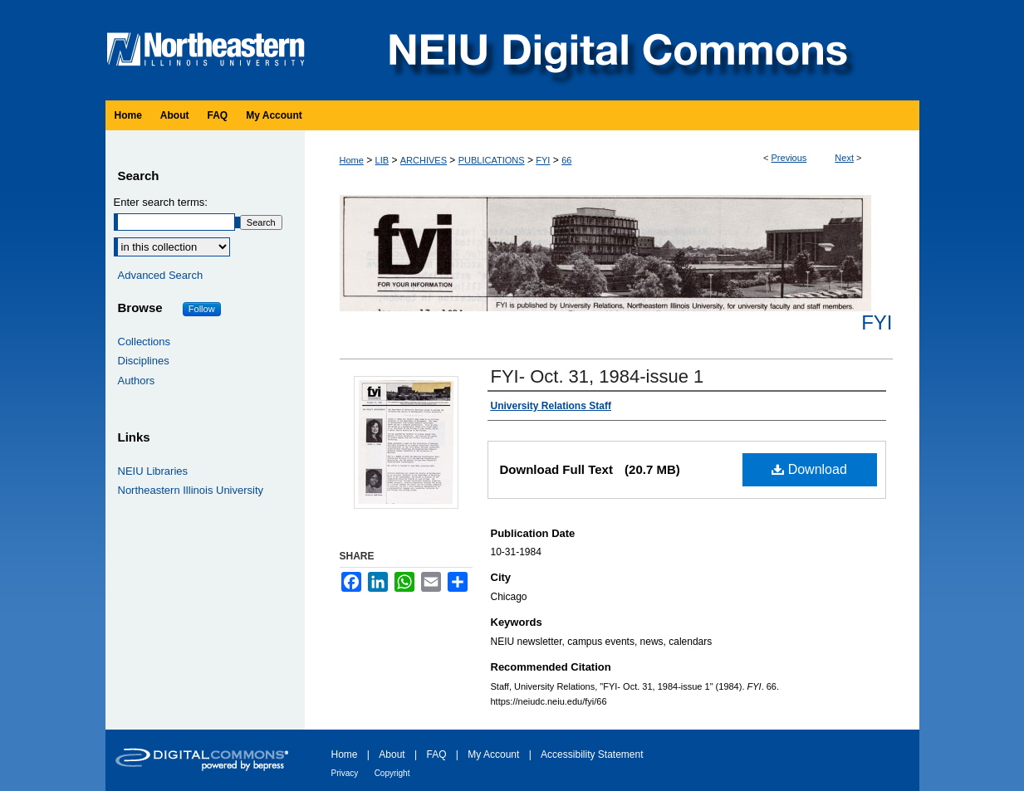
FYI (543, 160)
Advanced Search (160, 275)
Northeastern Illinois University (191, 490)
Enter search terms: (161, 202)
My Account (493, 754)
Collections (144, 341)
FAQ (436, 754)
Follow (202, 309)
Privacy (345, 773)
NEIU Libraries (153, 471)
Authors (136, 380)
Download (809, 469)
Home (352, 160)
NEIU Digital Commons (616, 50)
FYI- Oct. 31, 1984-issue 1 (597, 376)
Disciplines (143, 360)
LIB (382, 160)
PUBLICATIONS (491, 160)
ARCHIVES (423, 160)
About (391, 754)
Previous (789, 158)
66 (566, 160)
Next (844, 158)
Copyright (392, 773)
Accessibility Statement (592, 754)
